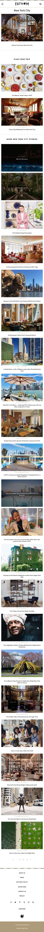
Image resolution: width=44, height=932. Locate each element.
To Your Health (22, 230)
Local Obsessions (22, 642)
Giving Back (22, 298)
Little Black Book (22, 402)
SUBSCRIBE (22, 909)
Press (22, 877)
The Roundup (22, 93)
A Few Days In (22, 127)
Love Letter (22, 678)
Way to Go (22, 42)
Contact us (22, 891)
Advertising (22, 887)
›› (30, 859)
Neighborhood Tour (22, 472)
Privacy (22, 896)
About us (22, 873)
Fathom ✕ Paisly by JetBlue (22, 264)
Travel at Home (22, 748)
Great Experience (22, 714)
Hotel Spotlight (22, 332)
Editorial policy (22, 882)
